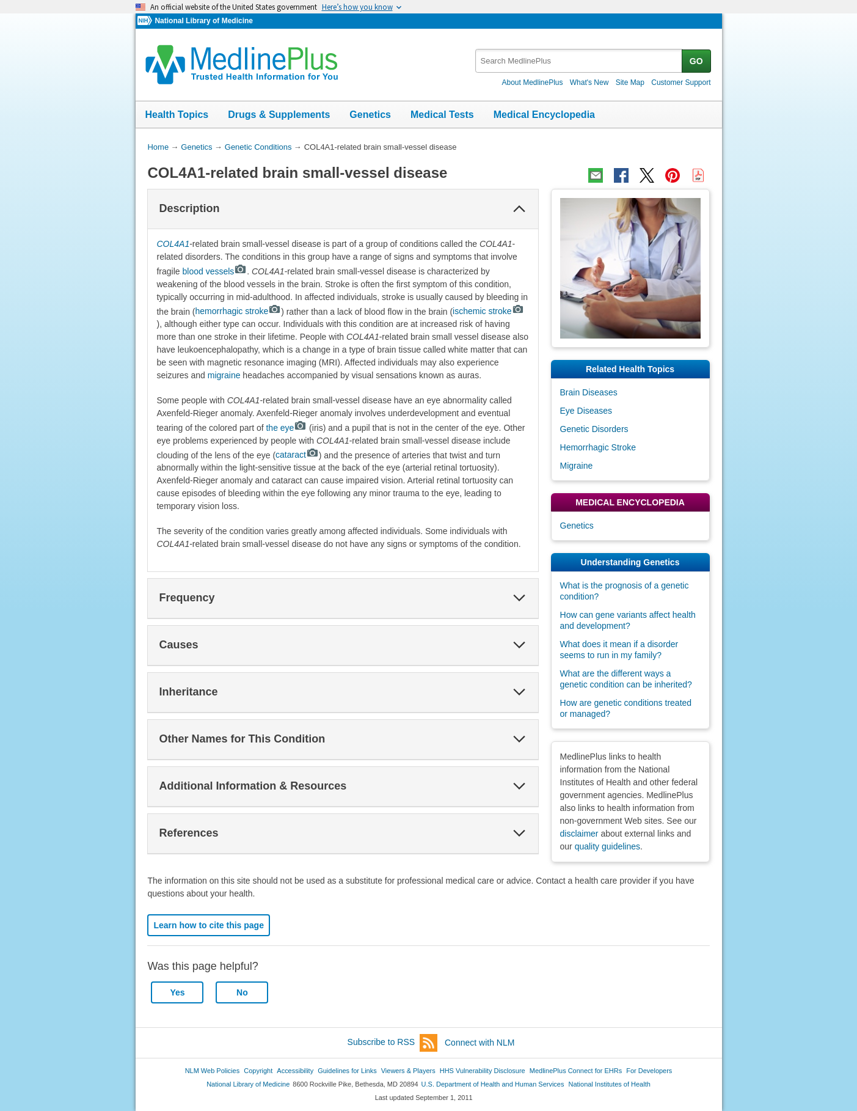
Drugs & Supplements (279, 114)
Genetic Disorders (594, 429)
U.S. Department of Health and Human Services (492, 1084)
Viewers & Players (408, 1070)
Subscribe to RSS (393, 1043)
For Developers (649, 1070)
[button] (519, 209)
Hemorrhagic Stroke (598, 447)
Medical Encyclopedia (544, 114)
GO (696, 61)
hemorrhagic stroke (238, 311)
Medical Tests (442, 114)
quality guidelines (607, 846)
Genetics (370, 114)
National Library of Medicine (203, 20)
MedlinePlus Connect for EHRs (576, 1070)
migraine (224, 375)
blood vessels (215, 271)
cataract (297, 455)
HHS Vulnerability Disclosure (482, 1070)
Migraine (576, 466)
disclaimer (579, 833)
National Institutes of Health (610, 1084)
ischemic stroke (488, 311)
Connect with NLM (479, 1042)
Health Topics (177, 114)
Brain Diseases (589, 392)
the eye (286, 428)
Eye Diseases (586, 411)
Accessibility (295, 1070)
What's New (589, 82)
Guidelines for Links (347, 1070)
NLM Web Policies (212, 1070)
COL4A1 (172, 244)
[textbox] (579, 61)
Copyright (258, 1070)
